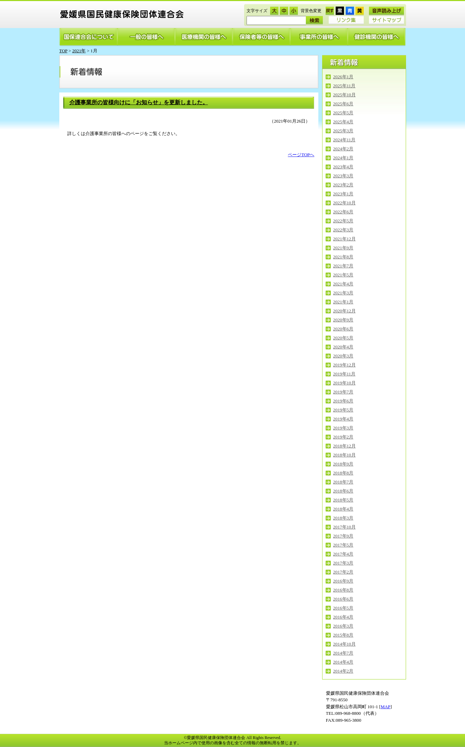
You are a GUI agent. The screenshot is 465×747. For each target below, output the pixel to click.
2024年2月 (343, 148)
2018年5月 (343, 500)
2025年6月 (343, 103)
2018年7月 (343, 481)
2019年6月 (343, 400)
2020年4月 (343, 346)
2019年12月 (344, 364)
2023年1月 (343, 193)
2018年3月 (343, 518)
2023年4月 (343, 166)
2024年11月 (344, 139)
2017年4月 (343, 554)
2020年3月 (343, 355)
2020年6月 (343, 328)
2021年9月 (343, 247)
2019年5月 (343, 409)
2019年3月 (343, 427)
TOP (63, 50)
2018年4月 (343, 509)
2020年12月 (344, 310)
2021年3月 (343, 292)
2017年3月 (343, 563)
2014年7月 (343, 653)
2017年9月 (343, 536)
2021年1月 (343, 301)
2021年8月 (343, 256)
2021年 (79, 50)
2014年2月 (343, 671)
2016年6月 (343, 599)
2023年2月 (343, 184)
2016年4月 (343, 617)
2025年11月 (344, 85)
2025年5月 (343, 112)
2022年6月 (343, 211)
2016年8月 (343, 590)
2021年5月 (343, 274)
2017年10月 (344, 527)
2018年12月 (344, 445)
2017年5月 (343, 545)
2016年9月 (343, 581)
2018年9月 (343, 463)
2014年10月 (344, 644)
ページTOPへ (301, 154)
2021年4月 (343, 283)
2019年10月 (344, 382)
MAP (385, 706)
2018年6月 (343, 490)
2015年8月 (343, 635)
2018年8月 (343, 472)
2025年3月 (343, 130)
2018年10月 (344, 454)
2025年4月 (343, 121)
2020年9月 (343, 319)
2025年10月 (344, 94)
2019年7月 (343, 391)
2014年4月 (343, 662)
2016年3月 (343, 626)
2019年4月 (343, 418)
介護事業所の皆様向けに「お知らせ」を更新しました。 (138, 102)
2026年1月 (343, 76)
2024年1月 (343, 157)
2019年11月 (344, 373)
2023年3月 (343, 175)
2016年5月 (343, 608)
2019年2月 (343, 436)
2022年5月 (343, 220)
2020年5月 (343, 337)
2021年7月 (343, 265)
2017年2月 (343, 572)
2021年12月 (344, 238)
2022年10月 (344, 202)
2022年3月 (343, 229)
